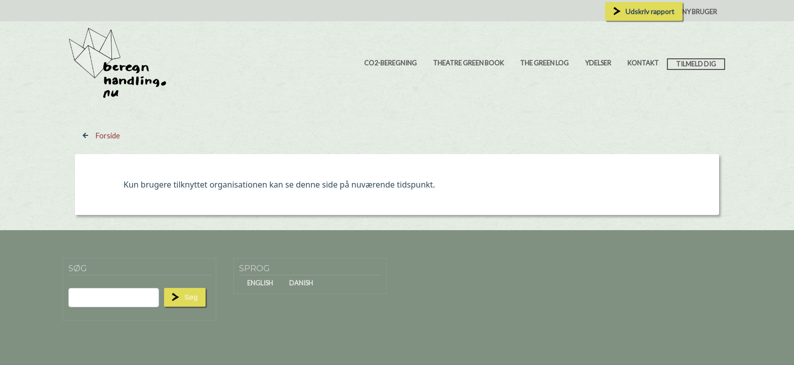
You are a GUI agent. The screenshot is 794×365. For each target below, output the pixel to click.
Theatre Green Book (468, 63)
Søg (190, 297)
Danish (301, 283)
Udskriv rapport (649, 11)
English (260, 283)
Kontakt (643, 63)
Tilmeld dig (696, 64)
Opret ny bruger (688, 12)
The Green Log (544, 63)
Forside (107, 135)
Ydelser (598, 63)
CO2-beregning (390, 63)
